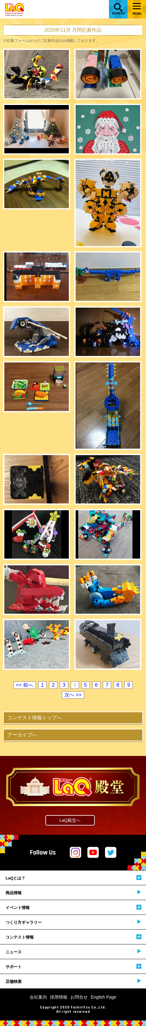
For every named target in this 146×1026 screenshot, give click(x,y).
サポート (73, 966)
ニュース (73, 951)
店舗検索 (73, 981)
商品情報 (73, 892)
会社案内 (38, 997)
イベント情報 (73, 907)
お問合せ (79, 997)
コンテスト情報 (73, 936)
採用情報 (58, 997)
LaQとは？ (73, 877)
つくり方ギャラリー (73, 922)
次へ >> (73, 694)
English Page (103, 997)
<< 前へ (24, 685)
